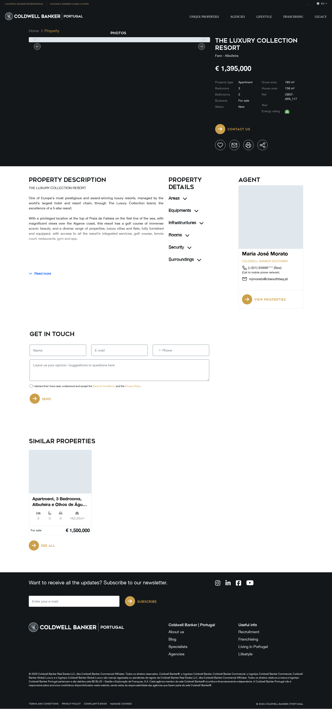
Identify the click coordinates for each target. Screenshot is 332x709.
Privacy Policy (133, 386)
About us (176, 632)
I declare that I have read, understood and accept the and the (87, 386)
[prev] (36, 39)
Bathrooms (222, 94)
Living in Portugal (253, 647)
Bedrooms (222, 88)
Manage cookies (121, 704)
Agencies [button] (237, 16)
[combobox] (157, 350)
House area (269, 88)
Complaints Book (95, 704)
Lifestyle (264, 16)
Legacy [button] (321, 16)
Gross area (269, 82)
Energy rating (271, 111)
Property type (224, 82)
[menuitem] (26, 3)
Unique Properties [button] (204, 16)
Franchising (293, 16)
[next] (203, 39)
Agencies (176, 654)
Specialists (178, 647)
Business (221, 100)
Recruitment (248, 632)
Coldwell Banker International (24, 4)
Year (265, 105)
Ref (264, 94)
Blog (172, 639)
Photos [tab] (118, 33)
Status (219, 106)
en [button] (321, 3)
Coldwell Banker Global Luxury (69, 4)
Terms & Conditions (104, 386)
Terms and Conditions (44, 704)
